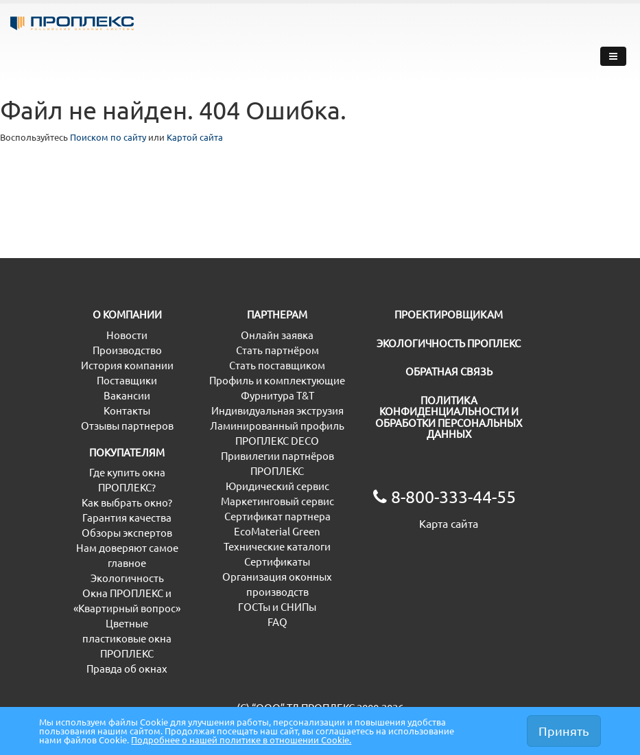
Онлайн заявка (238, 365)
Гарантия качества (118, 547)
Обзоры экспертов (118, 562)
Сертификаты (235, 591)
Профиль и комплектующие (269, 410)
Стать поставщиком (250, 395)
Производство (108, 380)
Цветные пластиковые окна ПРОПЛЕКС (118, 668)
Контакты (96, 440)
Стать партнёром (243, 380)
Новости (94, 365)
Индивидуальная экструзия (268, 440)
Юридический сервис (253, 516)
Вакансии (96, 425)
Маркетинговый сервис (258, 531)
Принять (563, 725)
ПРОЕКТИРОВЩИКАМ (427, 344)
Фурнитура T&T (238, 425)
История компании (119, 395)
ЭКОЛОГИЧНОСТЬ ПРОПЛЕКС (445, 373)
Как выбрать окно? (118, 532)
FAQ (212, 652)
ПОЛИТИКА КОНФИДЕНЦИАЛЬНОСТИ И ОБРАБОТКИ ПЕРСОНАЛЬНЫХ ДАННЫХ (446, 447)
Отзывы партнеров (119, 455)
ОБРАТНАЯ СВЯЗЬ (416, 401)
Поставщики (103, 410)
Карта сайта (402, 553)
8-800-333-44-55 (516, 42)
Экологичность (110, 608)
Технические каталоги (255, 576)
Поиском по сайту (130, 138)
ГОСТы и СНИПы (241, 636)
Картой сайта (235, 138)
